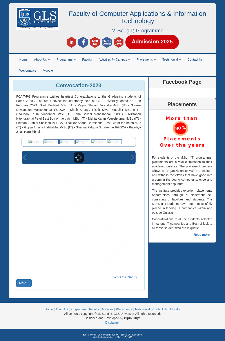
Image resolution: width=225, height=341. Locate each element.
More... (24, 283)
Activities (107, 309)
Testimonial (142, 309)
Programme (79, 309)
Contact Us (195, 59)
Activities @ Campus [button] (114, 59)
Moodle (48, 70)
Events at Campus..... (126, 277)
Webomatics (27, 70)
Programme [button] (66, 59)
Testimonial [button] (171, 59)
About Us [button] (42, 59)
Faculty (87, 59)
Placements (124, 309)
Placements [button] (146, 59)
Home (23, 59)
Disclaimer (112, 322)
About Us (61, 309)
